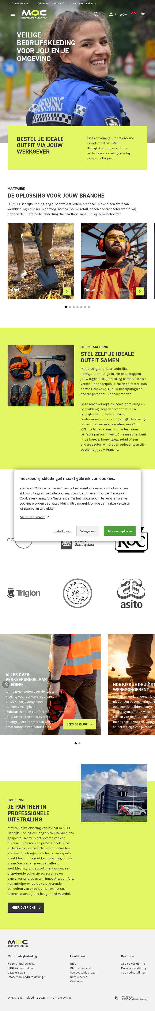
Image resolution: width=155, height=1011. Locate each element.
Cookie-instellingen (134, 972)
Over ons (76, 981)
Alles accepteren (120, 531)
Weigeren (87, 531)
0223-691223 (16, 972)
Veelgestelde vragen (83, 972)
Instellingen (62, 531)
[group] (41, 261)
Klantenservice (80, 968)
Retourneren (78, 977)
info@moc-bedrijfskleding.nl (27, 977)
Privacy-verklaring (133, 968)
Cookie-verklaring (133, 964)
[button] (13, 261)
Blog (73, 964)
